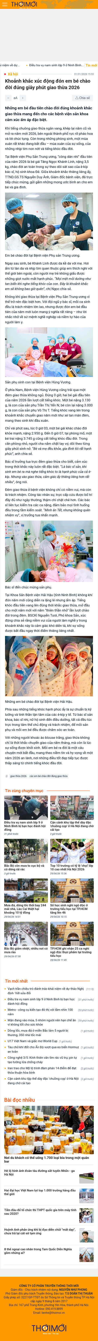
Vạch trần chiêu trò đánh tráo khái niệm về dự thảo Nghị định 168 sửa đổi (51, 991)
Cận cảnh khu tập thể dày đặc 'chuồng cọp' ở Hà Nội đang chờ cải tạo (51, 1081)
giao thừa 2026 (18, 776)
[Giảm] (8, 98)
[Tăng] (23, 98)
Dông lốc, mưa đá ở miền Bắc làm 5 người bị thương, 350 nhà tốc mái (51, 1033)
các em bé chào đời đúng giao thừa (48, 776)
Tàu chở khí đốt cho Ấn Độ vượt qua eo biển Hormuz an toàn (51, 1049)
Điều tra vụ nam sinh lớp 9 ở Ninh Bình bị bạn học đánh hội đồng (51, 1001)
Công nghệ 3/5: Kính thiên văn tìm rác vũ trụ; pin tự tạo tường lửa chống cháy (51, 1060)
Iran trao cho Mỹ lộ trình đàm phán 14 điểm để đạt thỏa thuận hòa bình (51, 1070)
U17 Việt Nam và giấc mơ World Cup (40, 1041)
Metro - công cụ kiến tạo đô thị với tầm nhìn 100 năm (51, 1012)
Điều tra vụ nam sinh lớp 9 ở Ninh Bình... (68, 65)
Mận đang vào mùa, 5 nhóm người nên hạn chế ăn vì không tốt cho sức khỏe (51, 1022)
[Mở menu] (5, 4)
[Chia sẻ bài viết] (82, 98)
